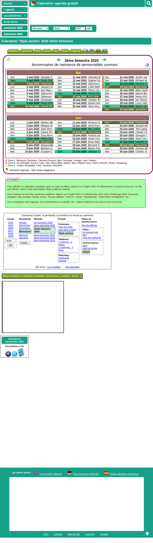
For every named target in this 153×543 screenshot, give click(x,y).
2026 (10, 228)
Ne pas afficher (89, 225)
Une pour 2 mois (67, 229)
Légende (76, 51)
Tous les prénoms (92, 237)
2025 (10, 225)
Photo (65, 51)
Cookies (58, 534)
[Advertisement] (83, 15)
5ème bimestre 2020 (44, 237)
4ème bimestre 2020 (44, 235)
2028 (10, 233)
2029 (10, 236)
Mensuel (23, 235)
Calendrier (26, 51)
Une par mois (65, 227)
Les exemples (72, 267)
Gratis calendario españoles (124, 474)
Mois (38, 51)
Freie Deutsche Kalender (86, 474)
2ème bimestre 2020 (44, 225)
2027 (10, 230)
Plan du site (74, 534)
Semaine (23, 237)
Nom (85, 245)
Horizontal (64, 258)
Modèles (13, 51)
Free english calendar (51, 474)
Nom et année (90, 248)
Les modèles (54, 267)
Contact (104, 534)
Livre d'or (90, 534)
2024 (10, 222)
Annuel (22, 222)
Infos (56, 51)
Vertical (62, 260)
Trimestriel (24, 228)
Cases (46, 51)
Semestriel (24, 225)
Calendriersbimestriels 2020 (15, 340)
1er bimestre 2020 (43, 222)
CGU (45, 534)
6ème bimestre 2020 (44, 240)
